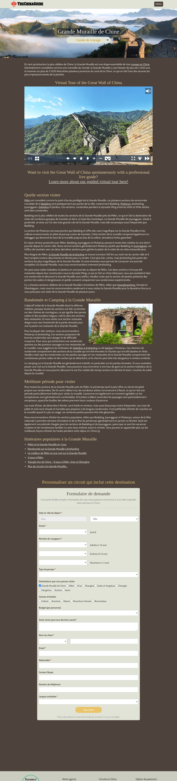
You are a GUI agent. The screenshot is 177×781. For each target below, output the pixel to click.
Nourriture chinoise (81, 601)
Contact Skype (46, 672)
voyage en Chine (140, 64)
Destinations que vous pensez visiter (57, 581)
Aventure (54, 601)
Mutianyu (125, 203)
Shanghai (88, 585)
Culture (43, 601)
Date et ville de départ (50, 512)
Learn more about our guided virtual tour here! (88, 181)
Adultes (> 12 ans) (98, 545)
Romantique (99, 601)
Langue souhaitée (47, 696)
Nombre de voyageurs (50, 538)
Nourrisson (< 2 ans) (99, 562)
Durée (42, 525)
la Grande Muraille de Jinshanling (66, 254)
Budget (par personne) (50, 607)
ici (99, 430)
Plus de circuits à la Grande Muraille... (48, 466)
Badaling (46, 203)
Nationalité (44, 660)
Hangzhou (45, 590)
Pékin (27, 200)
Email (41, 648)
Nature (65, 601)
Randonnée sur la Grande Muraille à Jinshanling (53, 448)
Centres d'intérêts (47, 596)
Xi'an (78, 585)
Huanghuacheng (126, 284)
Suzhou (57, 590)
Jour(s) (93, 532)
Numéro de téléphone (49, 684)
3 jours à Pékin (35, 457)
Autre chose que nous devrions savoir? (57, 619)
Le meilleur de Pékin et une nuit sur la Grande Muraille (57, 453)
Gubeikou (43, 207)
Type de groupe (46, 569)
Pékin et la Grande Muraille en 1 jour (47, 444)
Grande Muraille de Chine (52, 585)
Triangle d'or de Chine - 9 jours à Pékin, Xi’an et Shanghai (58, 461)
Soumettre (88, 709)
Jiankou (109, 348)
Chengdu (121, 585)
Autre (66, 590)
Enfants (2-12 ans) (98, 553)
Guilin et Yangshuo (105, 585)
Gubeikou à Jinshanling (85, 348)
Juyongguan (140, 246)
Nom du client (46, 635)
